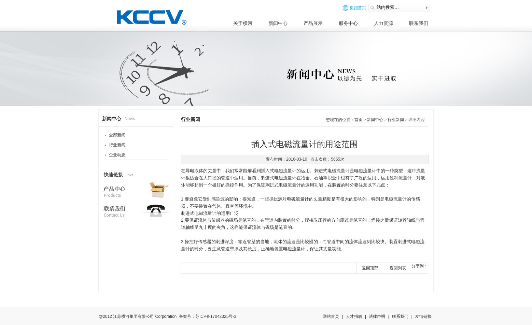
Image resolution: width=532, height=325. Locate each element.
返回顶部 (370, 268)
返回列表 (398, 268)
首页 (358, 119)
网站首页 (331, 316)
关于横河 (242, 23)
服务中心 (348, 23)
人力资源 (383, 23)
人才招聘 (354, 316)
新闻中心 (278, 23)
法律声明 (377, 316)
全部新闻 (117, 135)
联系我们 (418, 23)
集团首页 (354, 7)
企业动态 (117, 154)
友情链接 (423, 316)
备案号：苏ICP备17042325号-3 (207, 316)
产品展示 (313, 23)
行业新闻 (117, 145)
